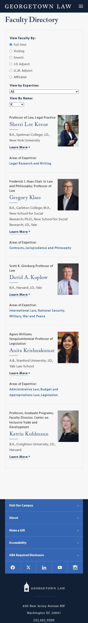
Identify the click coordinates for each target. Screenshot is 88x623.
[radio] (10, 44)
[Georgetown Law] (38, 6)
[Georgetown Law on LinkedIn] (44, 567)
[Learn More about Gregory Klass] (44, 232)
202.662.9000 (44, 620)
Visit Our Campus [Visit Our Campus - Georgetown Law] (44, 505)
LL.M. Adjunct (23, 70)
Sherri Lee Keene (28, 125)
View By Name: (21, 98)
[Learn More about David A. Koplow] (44, 295)
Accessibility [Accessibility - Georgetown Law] (44, 542)
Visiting (19, 51)
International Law (22, 310)
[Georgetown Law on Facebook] (13, 567)
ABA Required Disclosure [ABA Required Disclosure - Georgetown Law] (44, 555)
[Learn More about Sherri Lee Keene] (44, 147)
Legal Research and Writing (30, 163)
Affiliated (20, 77)
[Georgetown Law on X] (28, 567)
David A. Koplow (28, 278)
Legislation (49, 395)
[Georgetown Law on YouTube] (60, 567)
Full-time (20, 44)
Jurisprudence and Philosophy (48, 248)
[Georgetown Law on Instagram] (75, 567)
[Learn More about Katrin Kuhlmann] (44, 457)
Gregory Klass (25, 198)
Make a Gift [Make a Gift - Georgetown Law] (44, 530)
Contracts (16, 248)
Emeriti (19, 57)
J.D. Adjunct (22, 64)
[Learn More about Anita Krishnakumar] (44, 373)
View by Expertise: (24, 85)
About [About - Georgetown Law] (44, 517)
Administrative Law (24, 389)
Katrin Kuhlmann (28, 434)
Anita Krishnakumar (32, 351)
